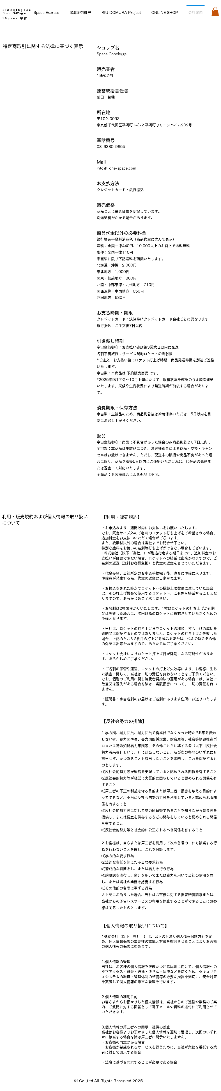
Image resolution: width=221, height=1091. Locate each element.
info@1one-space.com (116, 168)
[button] (215, 11)
